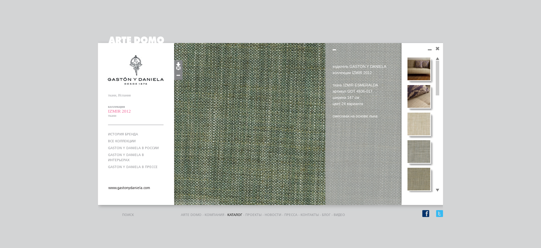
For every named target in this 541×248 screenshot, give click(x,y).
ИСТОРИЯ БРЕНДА (123, 134)
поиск (128, 215)
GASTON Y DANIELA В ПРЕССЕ (133, 167)
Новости (273, 215)
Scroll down (437, 190)
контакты (310, 215)
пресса (290, 215)
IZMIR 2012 (119, 111)
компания (214, 215)
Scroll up (437, 59)
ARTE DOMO (191, 215)
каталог (234, 215)
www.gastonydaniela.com (129, 188)
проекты (253, 215)
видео (339, 215)
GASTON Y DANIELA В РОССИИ (133, 148)
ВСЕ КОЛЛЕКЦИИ (122, 141)
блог (326, 215)
